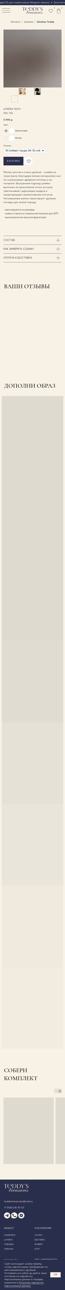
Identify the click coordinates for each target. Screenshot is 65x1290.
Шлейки (28, 22)
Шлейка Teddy (45, 22)
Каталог (15, 22)
